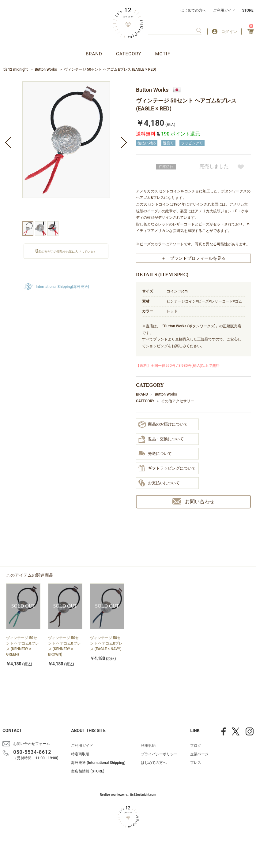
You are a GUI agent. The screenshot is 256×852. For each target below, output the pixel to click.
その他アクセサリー (177, 401)
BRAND (94, 54)
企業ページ (199, 754)
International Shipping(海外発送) (62, 287)
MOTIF (162, 54)
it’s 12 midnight (15, 69)
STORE (248, 10)
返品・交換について (161, 439)
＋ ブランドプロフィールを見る (193, 258)
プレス (195, 763)
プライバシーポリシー (159, 754)
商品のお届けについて (163, 424)
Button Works (46, 69)
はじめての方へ (193, 10)
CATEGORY (128, 54)
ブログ (195, 745)
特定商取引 (80, 754)
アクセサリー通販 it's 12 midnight (128, 23)
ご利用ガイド (224, 10)
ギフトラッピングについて (167, 468)
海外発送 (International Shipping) (98, 763)
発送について (155, 454)
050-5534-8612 (32, 752)
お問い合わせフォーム (31, 744)
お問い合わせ (193, 501)
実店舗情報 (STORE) (87, 771)
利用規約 (148, 745)
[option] (66, 151)
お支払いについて (159, 483)
